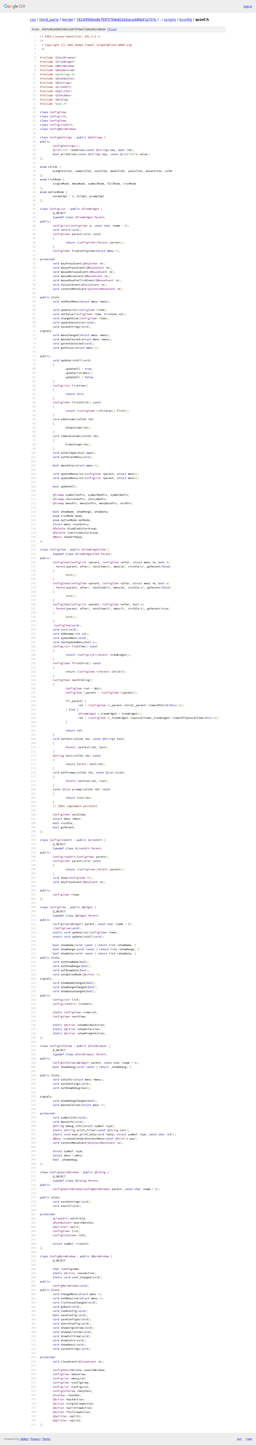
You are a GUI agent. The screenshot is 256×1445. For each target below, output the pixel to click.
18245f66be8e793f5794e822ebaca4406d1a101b (116, 19)
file (112, 29)
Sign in (248, 6)
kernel (67, 19)
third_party (49, 19)
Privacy (35, 1439)
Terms (46, 1439)
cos (33, 19)
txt (239, 1439)
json (249, 1439)
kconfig (185, 19)
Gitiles (24, 1439)
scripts (170, 19)
